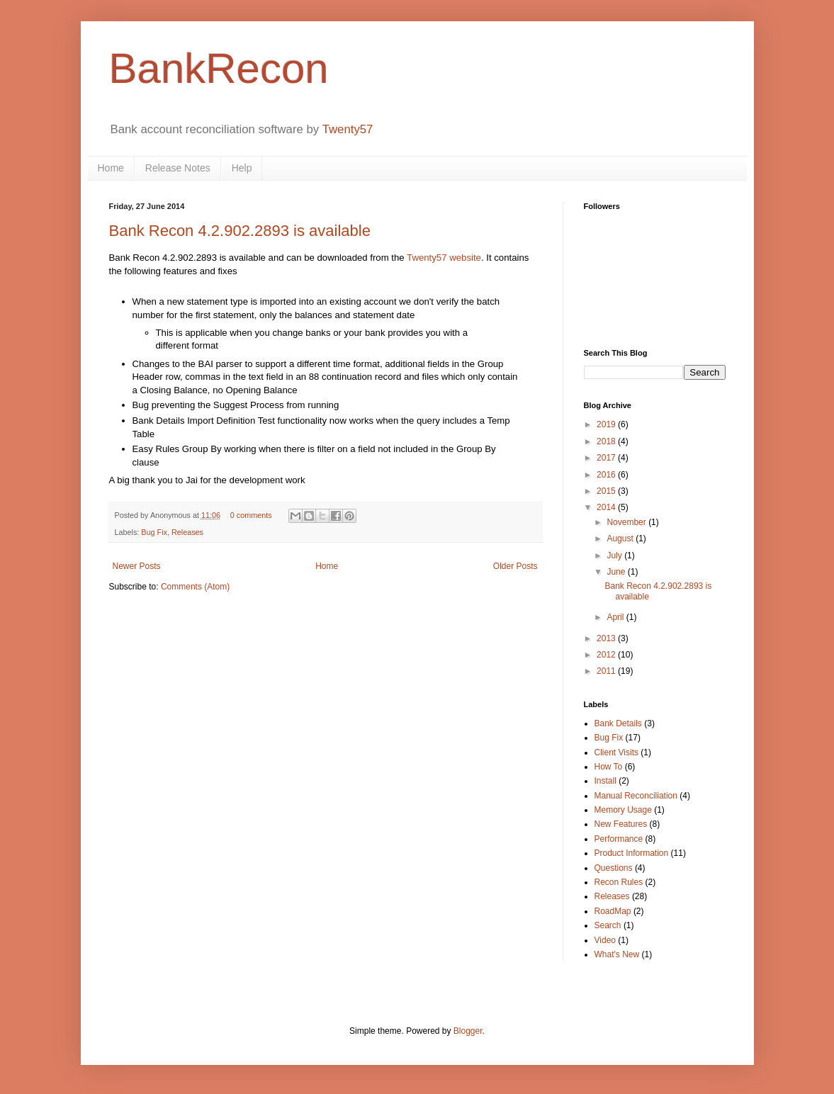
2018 (607, 441)
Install (605, 781)
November (627, 522)
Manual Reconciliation (635, 796)
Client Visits (616, 752)
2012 (607, 655)
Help (242, 168)
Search (607, 925)
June (617, 572)
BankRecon (219, 68)
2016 (607, 475)
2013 (607, 638)
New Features (621, 824)
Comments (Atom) (195, 587)
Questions (613, 868)
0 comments (251, 515)
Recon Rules (618, 882)
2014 (607, 507)
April (616, 617)
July (615, 555)
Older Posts (515, 566)
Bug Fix (154, 532)
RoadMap (612, 911)
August (621, 538)
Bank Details (618, 723)
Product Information (631, 853)
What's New (617, 954)
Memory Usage (623, 810)
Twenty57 (347, 129)
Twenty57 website (444, 257)
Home (111, 168)
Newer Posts (137, 566)
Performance (618, 839)
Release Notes (177, 168)
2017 (607, 458)
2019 (607, 424)
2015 (607, 491)
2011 (607, 671)
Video (605, 940)
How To (608, 767)
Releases (187, 532)
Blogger (468, 1031)
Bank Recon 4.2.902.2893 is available (240, 230)
